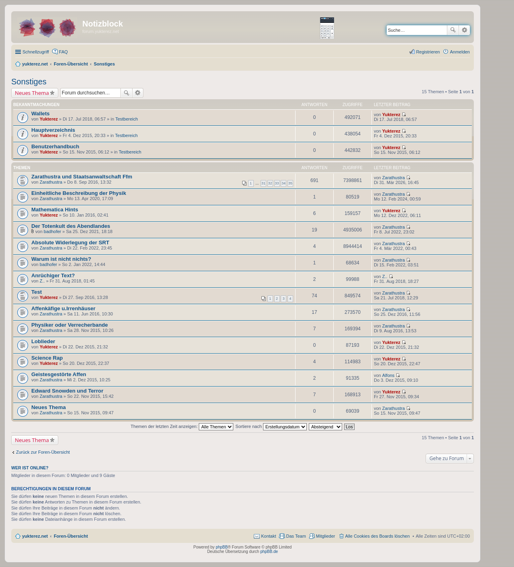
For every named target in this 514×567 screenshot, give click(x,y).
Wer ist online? (30, 467)
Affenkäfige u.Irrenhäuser (63, 308)
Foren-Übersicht (71, 536)
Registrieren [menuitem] (428, 51)
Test (36, 292)
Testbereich (126, 119)
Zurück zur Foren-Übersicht (43, 452)
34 (283, 183)
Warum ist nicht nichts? (61, 259)
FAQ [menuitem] (63, 51)
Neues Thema (32, 92)
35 (290, 183)
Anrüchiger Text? (53, 275)
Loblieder (43, 341)
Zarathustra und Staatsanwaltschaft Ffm (81, 177)
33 (277, 183)
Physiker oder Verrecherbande (69, 325)
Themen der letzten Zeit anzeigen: (182, 426)
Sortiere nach (270, 426)
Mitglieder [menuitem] (325, 536)
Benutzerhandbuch (55, 146)
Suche (453, 30)
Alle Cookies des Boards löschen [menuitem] (377, 536)
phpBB (222, 547)
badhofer (52, 231)
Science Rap (47, 358)
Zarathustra (51, 182)
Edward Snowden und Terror (67, 391)
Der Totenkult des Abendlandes (70, 226)
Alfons (388, 375)
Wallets (40, 114)
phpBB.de (269, 551)
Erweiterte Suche (464, 30)
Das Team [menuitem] (296, 536)
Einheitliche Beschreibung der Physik (78, 193)
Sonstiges (29, 81)
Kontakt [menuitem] (268, 536)
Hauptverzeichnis (53, 130)
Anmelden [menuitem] (460, 51)
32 (270, 183)
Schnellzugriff (35, 51)
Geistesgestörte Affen (58, 374)
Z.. (42, 280)
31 (263, 183)
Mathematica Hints (54, 210)
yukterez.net (35, 536)
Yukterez (49, 119)
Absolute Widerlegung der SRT (70, 242)
